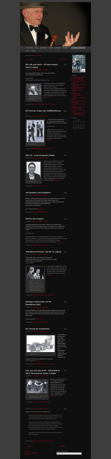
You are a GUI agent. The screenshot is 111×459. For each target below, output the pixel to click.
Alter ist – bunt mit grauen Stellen (40, 155)
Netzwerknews (36, 402)
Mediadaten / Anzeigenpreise (31, 452)
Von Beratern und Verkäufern (38, 193)
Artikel (36, 47)
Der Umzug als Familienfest (37, 329)
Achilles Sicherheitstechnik (78, 77)
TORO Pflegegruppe (76, 108)
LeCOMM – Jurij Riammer (77, 79)
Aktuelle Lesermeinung (37, 441)
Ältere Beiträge (29, 59)
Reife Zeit (39, 148)
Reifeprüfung (40, 295)
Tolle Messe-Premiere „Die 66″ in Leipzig (43, 252)
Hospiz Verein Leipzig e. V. (78, 78)
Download (51, 47)
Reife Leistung (40, 104)
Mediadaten (65, 47)
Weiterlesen (49, 97)
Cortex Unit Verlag (76, 93)
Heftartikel (35, 104)
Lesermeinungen (43, 47)
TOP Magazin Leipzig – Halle (78, 107)
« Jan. (75, 129)
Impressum (33, 50)
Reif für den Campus (34, 219)
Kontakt (27, 50)
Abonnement (57, 47)
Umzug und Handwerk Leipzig (78, 113)
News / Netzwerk (29, 47)
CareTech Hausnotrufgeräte (78, 114)
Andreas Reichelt (38, 55)
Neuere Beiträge (63, 59)
